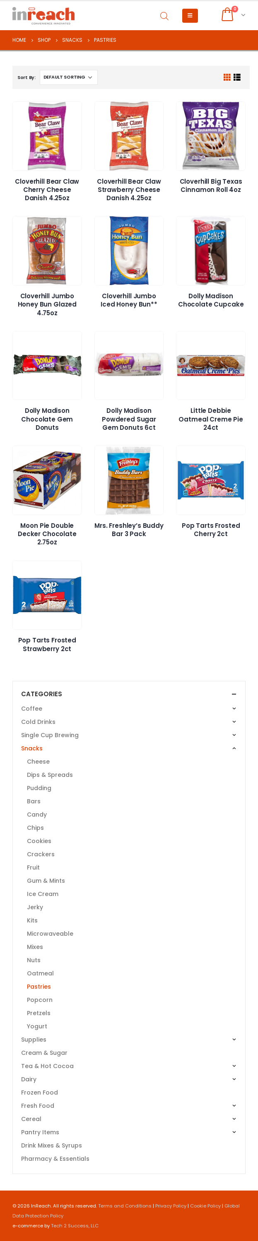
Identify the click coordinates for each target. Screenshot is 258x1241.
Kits (32, 920)
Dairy (28, 1079)
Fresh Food (37, 1106)
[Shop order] (69, 77)
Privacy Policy (170, 1206)
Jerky (35, 907)
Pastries (39, 986)
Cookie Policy (205, 1206)
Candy (37, 814)
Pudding (39, 788)
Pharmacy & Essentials (55, 1159)
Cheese (38, 761)
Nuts (34, 960)
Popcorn (40, 1000)
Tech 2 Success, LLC (75, 1225)
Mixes (35, 947)
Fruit (33, 867)
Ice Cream (42, 894)
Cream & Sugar (44, 1053)
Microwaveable (50, 934)
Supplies (33, 1039)
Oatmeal (40, 973)
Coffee (31, 708)
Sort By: (26, 77)
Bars (34, 801)
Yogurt (37, 1026)
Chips (35, 828)
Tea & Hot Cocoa (47, 1066)
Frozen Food (39, 1092)
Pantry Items (40, 1132)
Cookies (39, 841)
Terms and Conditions (125, 1206)
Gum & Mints (46, 881)
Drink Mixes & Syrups (51, 1145)
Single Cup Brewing (50, 735)
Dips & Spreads (50, 775)
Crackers (41, 854)
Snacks (32, 748)
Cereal (31, 1119)
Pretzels (39, 1013)
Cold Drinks (38, 722)
